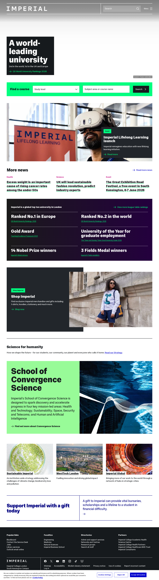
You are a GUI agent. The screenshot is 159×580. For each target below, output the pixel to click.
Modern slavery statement (79, 566)
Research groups (88, 544)
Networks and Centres (90, 542)
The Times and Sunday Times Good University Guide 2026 (101, 240)
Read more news (142, 170)
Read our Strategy (113, 352)
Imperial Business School (54, 547)
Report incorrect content (134, 566)
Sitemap (47, 566)
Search (141, 89)
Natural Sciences (51, 544)
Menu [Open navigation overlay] (148, 8)
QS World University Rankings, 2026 (23, 221)
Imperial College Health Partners (131, 544)
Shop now (19, 309)
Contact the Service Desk (17, 542)
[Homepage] (54, 8)
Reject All (121, 575)
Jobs (9, 544)
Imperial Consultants (127, 549)
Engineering (49, 540)
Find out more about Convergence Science (35, 426)
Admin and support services (92, 540)
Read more (111, 154)
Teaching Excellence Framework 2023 (24, 236)
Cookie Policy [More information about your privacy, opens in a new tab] (37, 578)
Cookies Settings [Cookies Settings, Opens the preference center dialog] (104, 575)
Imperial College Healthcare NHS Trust (134, 547)
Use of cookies (115, 566)
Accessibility (59, 566)
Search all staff (87, 547)
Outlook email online (15, 549)
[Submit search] (138, 9)
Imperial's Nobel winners (19, 255)
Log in (46, 568)
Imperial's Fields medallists (90, 255)
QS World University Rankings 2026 (28, 71)
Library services (13, 547)
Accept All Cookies (138, 575)
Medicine (47, 542)
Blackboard (11, 540)
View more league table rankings (130, 207)
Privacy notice (99, 566)
